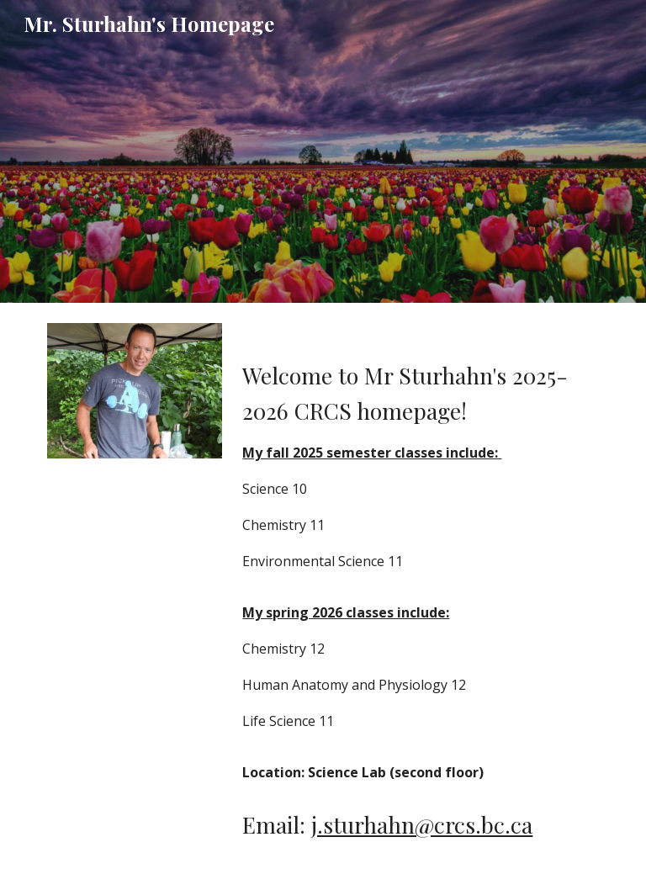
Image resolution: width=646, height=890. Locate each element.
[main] (417, 559)
